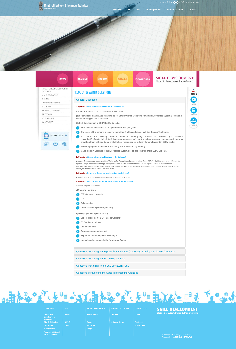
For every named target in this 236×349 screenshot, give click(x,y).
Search (90, 322)
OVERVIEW (49, 308)
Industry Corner (118, 322)
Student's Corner (175, 10)
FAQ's (89, 329)
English (189, 2)
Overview (117, 10)
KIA (129, 10)
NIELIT (67, 322)
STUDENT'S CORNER (120, 308)
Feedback (139, 322)
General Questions (86, 99)
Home (162, 2)
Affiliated (91, 325)
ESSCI (67, 314)
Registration (92, 314)
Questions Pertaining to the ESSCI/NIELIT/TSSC (102, 265)
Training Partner (153, 10)
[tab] (129, 100)
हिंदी (182, 2)
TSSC (67, 325)
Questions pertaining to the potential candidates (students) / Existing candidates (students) (125, 251)
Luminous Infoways (182, 337)
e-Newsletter (49, 329)
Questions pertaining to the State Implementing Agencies (107, 272)
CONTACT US (140, 308)
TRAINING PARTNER (96, 308)
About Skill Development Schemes (49, 316)
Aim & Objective (51, 322)
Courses (114, 314)
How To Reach (141, 325)
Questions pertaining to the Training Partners (100, 258)
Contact (192, 10)
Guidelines (48, 325)
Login (197, 2)
